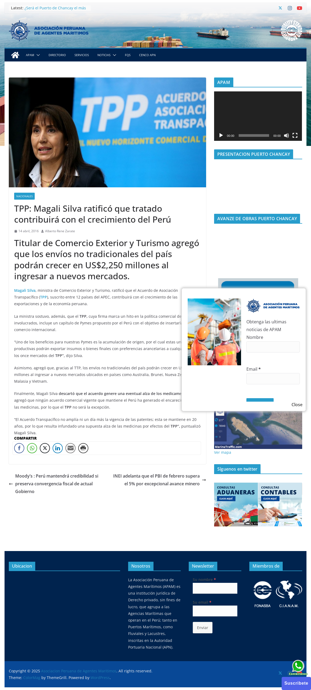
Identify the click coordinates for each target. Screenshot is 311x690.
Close (297, 405)
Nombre (254, 337)
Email (253, 369)
